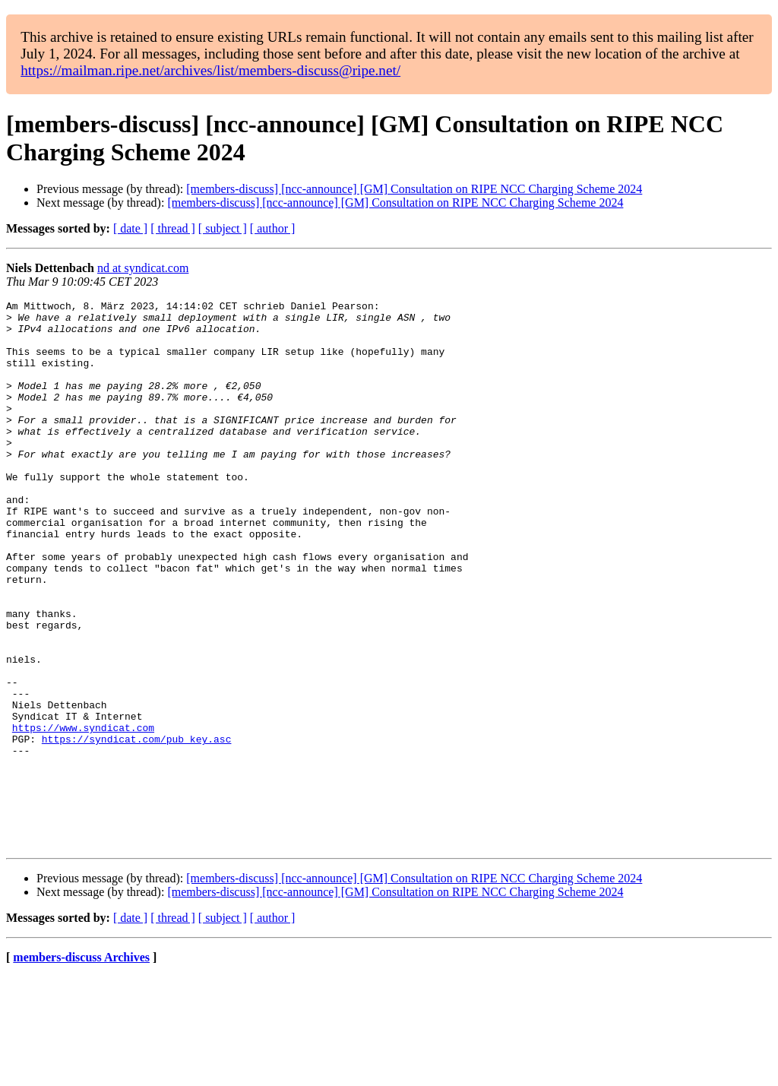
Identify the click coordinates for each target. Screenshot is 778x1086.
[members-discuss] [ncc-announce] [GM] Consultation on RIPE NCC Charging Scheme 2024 (414, 188)
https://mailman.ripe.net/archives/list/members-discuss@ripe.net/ (210, 70)
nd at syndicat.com (142, 267)
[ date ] (130, 228)
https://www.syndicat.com (83, 814)
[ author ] (273, 228)
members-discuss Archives (81, 1066)
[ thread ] (172, 228)
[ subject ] (222, 228)
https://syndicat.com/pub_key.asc (137, 827)
